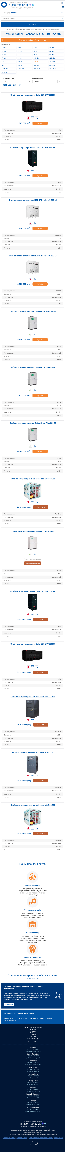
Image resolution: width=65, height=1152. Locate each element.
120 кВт (52, 58)
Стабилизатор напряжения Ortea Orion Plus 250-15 (33, 312)
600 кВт (36, 65)
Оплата (33, 1034)
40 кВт (4, 54)
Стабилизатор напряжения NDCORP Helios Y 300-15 (33, 256)
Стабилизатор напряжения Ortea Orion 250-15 (33, 531)
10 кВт (51, 48)
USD (9, 85)
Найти (62, 18)
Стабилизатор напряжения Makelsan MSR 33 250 (33, 479)
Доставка (33, 1036)
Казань (33, 1087)
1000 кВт (5, 69)
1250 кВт (21, 69)
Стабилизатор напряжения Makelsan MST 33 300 (33, 752)
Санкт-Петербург (32, 1054)
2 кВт (19, 48)
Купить (40, 123)
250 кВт (36, 61)
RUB (4, 85)
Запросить (40, 507)
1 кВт (3, 48)
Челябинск (33, 1061)
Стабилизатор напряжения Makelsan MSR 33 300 (33, 805)
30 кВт (51, 51)
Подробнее (9, 1004)
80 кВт (20, 58)
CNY (19, 85)
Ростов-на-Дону (33, 1107)
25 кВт (36, 51)
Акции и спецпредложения (33, 1027)
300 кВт (52, 61)
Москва (33, 1047)
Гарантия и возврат (33, 1038)
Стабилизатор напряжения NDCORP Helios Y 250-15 (33, 200)
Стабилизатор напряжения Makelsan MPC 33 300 (33, 697)
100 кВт (36, 58)
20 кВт (20, 51)
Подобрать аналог (32, 563)
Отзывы (33, 1029)
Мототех (4, 5)
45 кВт (20, 54)
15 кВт (4, 51)
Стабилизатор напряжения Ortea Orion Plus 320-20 (33, 423)
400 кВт (4, 65)
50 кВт (36, 54)
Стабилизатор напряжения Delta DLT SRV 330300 (32, 644)
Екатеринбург (33, 1081)
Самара (33, 1101)
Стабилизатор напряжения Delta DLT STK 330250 (32, 148)
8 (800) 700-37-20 (19, 5)
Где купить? (33, 1032)
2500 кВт (5, 72)
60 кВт (51, 54)
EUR (14, 85)
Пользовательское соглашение (41, 1138)
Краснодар (33, 1067)
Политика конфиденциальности (15, 1138)
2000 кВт (52, 69)
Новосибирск (33, 1074)
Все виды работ (34, 978)
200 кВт (20, 61)
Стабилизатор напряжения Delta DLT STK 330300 (32, 591)
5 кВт (35, 48)
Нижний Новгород (33, 1094)
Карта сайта (58, 1138)
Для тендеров (33, 1041)
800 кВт (52, 65)
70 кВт (4, 58)
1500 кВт (37, 69)
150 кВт (4, 61)
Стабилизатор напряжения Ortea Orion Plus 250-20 (33, 367)
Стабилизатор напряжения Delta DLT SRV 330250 (32, 95)
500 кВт (20, 65)
